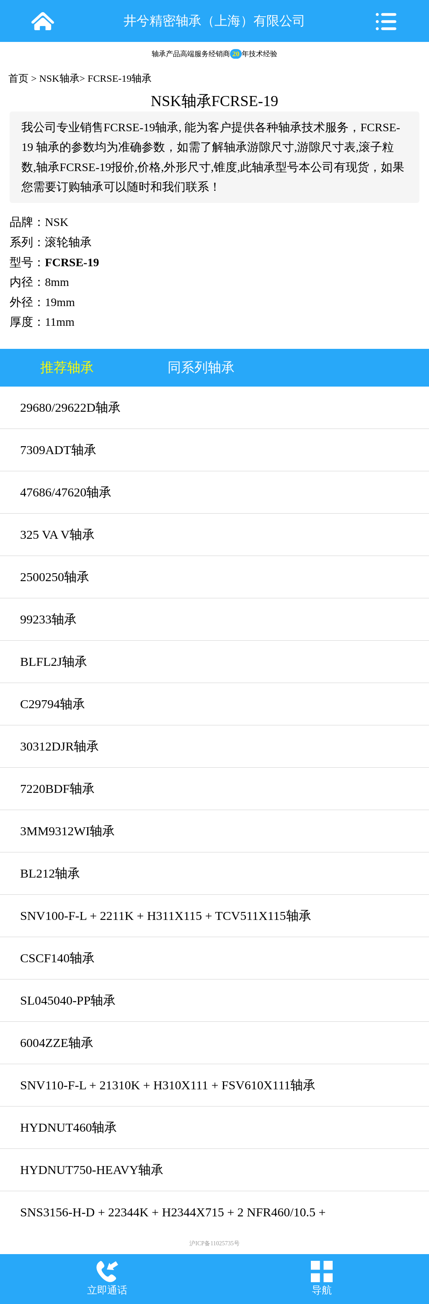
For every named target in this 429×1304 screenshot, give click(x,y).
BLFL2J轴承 (53, 661)
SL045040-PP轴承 (68, 1000)
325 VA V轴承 (57, 534)
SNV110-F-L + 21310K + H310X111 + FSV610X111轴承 (167, 1085)
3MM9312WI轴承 (67, 831)
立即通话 (107, 1290)
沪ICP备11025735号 (214, 1243)
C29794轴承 (52, 704)
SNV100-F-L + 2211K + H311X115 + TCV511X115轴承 (165, 915)
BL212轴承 (50, 873)
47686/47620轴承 (65, 492)
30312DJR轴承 (59, 746)
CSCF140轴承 (57, 958)
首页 (18, 78)
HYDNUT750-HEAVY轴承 (91, 1170)
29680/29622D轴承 (70, 407)
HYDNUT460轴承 (68, 1127)
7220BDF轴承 (57, 788)
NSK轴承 (59, 78)
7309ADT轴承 (58, 450)
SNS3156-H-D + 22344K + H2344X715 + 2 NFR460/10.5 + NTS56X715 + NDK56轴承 (173, 1219)
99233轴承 (48, 619)
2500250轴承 (54, 577)
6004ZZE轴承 (56, 1042)
